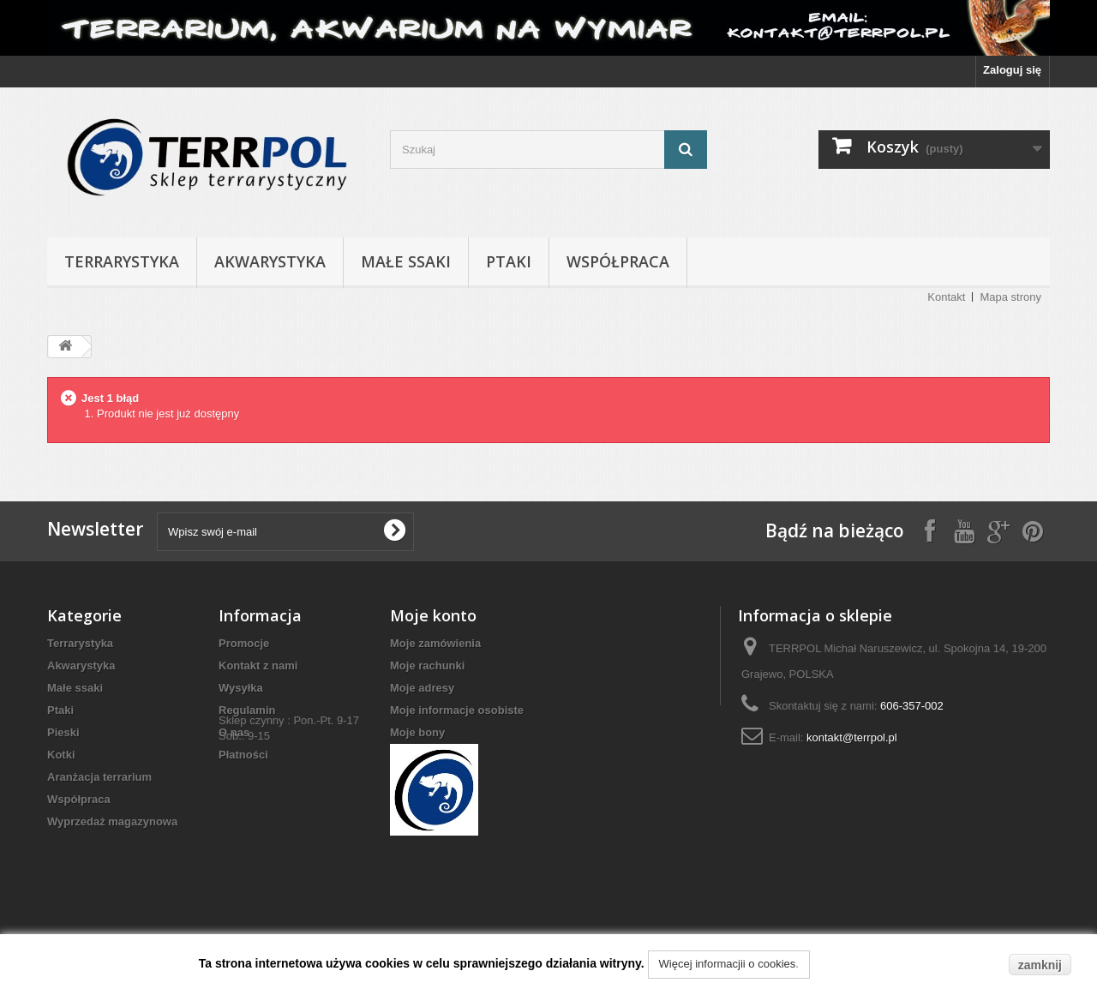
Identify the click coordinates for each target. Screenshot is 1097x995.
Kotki (61, 754)
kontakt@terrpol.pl (851, 737)
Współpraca (617, 261)
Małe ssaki (406, 261)
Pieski (63, 732)
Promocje (244, 643)
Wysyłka (241, 687)
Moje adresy (422, 687)
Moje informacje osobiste (457, 710)
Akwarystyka (270, 261)
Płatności (243, 754)
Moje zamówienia (435, 643)
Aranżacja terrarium (99, 776)
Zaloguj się (1012, 69)
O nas (234, 732)
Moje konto (433, 615)
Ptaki (508, 261)
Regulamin (247, 710)
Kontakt (946, 297)
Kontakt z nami (258, 665)
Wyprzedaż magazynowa (112, 821)
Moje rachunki (427, 665)
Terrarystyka (121, 261)
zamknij (1040, 965)
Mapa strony (1010, 297)
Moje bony (417, 732)
